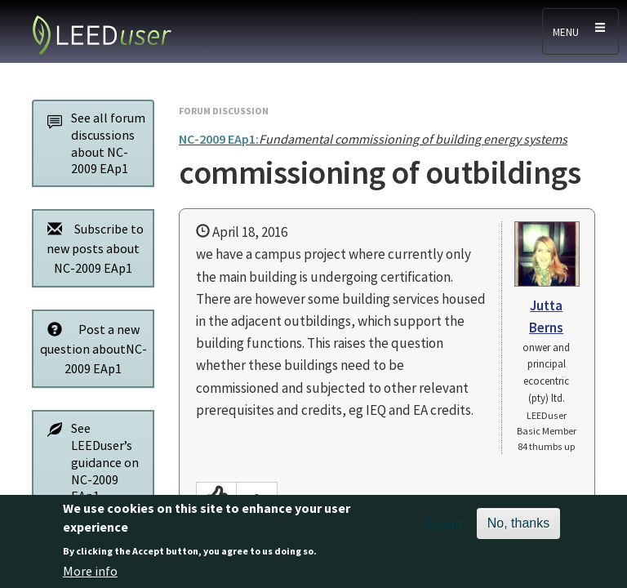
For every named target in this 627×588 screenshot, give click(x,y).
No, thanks (518, 532)
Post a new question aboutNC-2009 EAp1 (92, 348)
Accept (444, 532)
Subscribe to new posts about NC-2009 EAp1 (91, 248)
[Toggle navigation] (580, 31)
